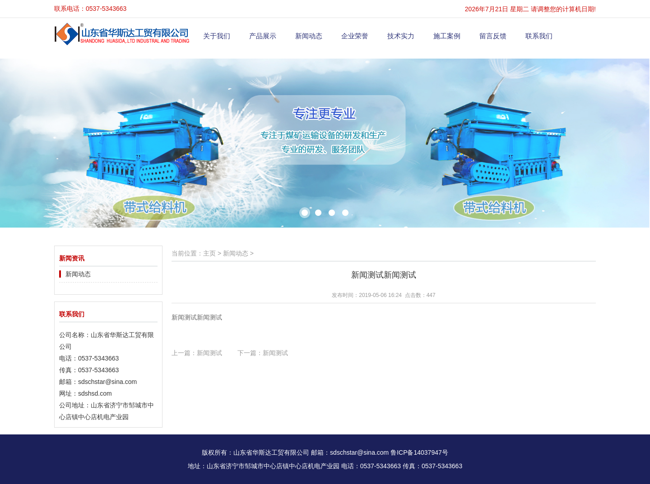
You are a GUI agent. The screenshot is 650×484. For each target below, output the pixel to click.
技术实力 (400, 36)
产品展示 (262, 36)
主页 (209, 253)
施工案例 (446, 36)
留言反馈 (492, 36)
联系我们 (538, 36)
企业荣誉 (354, 36)
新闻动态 (308, 36)
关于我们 (216, 36)
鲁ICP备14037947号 (419, 452)
